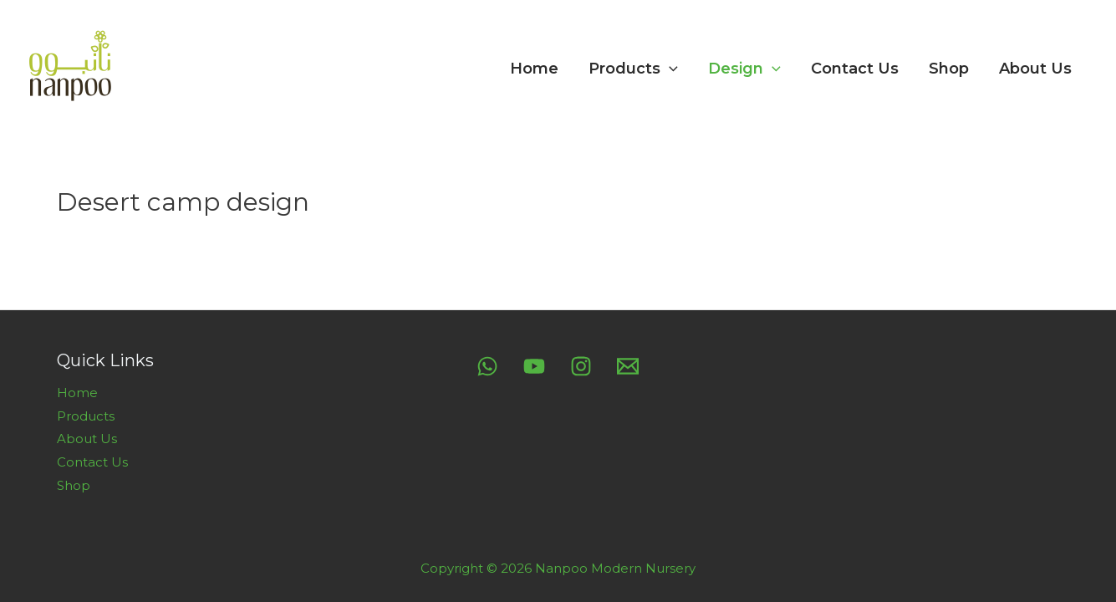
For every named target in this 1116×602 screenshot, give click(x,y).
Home (534, 68)
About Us (1035, 68)
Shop (949, 68)
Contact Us (855, 68)
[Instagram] (581, 366)
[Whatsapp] (487, 366)
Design (744, 68)
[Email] (627, 366)
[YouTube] (534, 366)
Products (633, 68)
